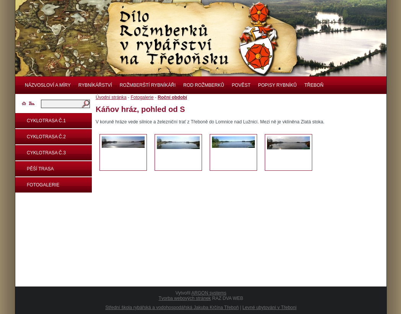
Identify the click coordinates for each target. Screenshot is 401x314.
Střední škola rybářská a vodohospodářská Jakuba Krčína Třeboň (172, 307)
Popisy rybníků (277, 85)
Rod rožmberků (203, 85)
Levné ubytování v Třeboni (270, 307)
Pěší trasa (40, 169)
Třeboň (313, 85)
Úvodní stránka (111, 97)
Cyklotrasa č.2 (46, 136)
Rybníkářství (95, 85)
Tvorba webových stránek (184, 298)
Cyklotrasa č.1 (46, 120)
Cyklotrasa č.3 (46, 152)
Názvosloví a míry (48, 85)
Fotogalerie (43, 185)
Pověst (241, 85)
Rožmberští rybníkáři (148, 85)
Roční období (172, 97)
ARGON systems (208, 293)
